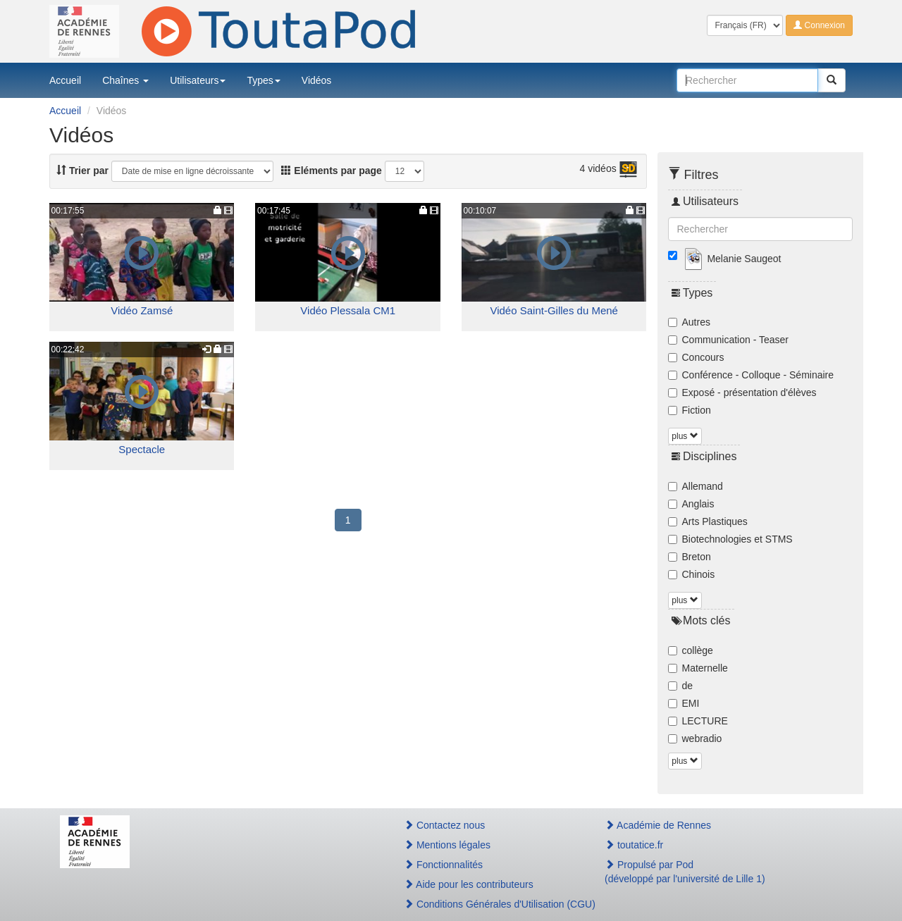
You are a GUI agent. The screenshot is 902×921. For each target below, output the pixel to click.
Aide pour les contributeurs (468, 884)
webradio (695, 738)
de (680, 685)
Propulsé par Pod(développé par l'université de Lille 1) (685, 871)
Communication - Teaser (728, 339)
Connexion (819, 25)
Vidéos (317, 80)
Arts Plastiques (708, 521)
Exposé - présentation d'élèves (742, 392)
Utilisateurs (198, 80)
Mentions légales (447, 845)
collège (690, 650)
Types (263, 80)
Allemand (695, 486)
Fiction (689, 410)
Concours (696, 357)
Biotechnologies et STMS (730, 539)
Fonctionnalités (443, 864)
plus (685, 436)
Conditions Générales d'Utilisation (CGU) (489, 904)
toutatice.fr (634, 845)
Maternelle (698, 668)
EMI (684, 703)
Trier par (82, 170)
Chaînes (125, 80)
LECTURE (698, 721)
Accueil (65, 80)
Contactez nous (444, 825)
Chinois (691, 574)
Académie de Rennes (658, 825)
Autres (689, 322)
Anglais (691, 503)
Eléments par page (331, 170)
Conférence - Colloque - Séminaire (751, 375)
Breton (689, 556)
